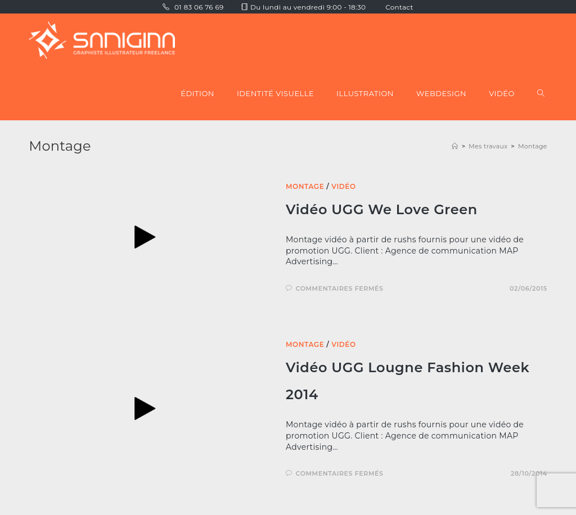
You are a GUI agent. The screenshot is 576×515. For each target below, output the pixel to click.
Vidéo (343, 186)
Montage (532, 146)
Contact (399, 7)
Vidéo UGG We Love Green (382, 209)
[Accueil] (455, 146)
